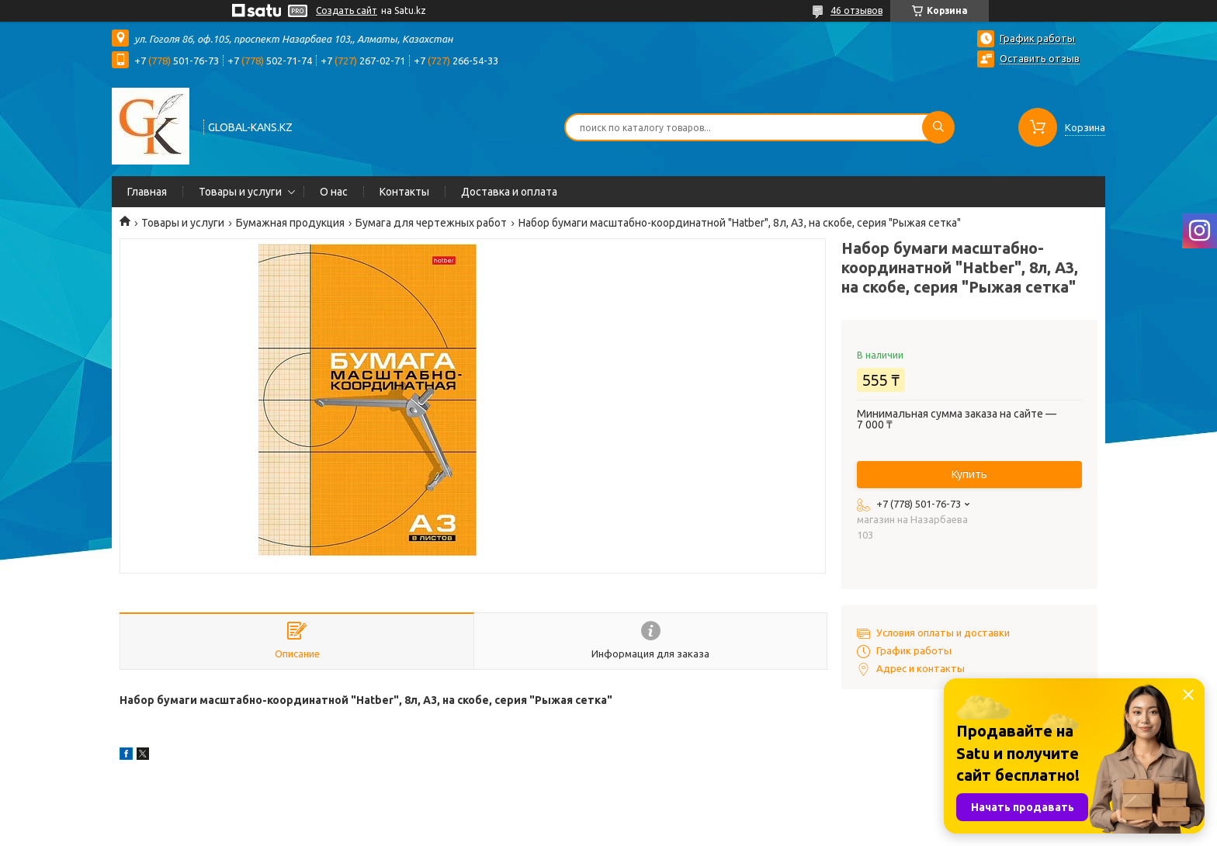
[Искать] (938, 127)
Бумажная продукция (290, 223)
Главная (147, 191)
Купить (969, 474)
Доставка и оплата (509, 191)
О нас (334, 191)
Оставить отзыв (1040, 58)
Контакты (404, 191)
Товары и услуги (240, 191)
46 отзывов (856, 10)
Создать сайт (346, 10)
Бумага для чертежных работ (431, 223)
